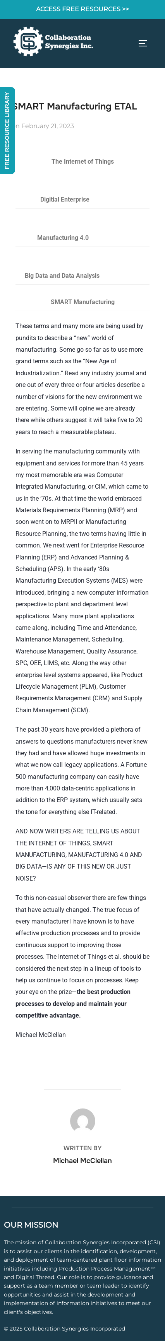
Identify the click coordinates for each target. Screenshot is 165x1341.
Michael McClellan (82, 1160)
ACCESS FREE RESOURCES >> (82, 9)
